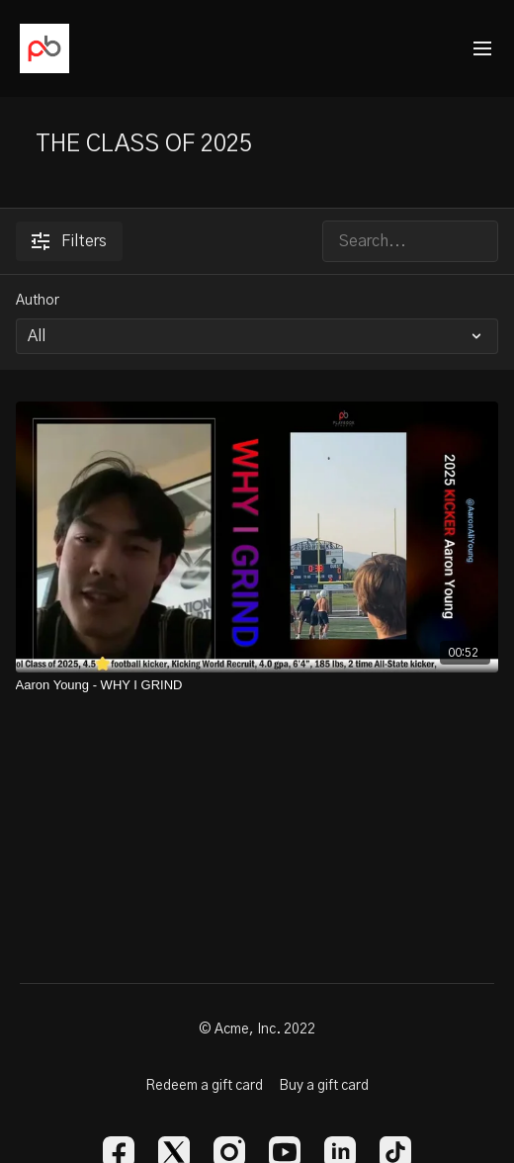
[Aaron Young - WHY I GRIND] (257, 685)
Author (37, 301)
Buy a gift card (324, 1086)
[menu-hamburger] (482, 49)
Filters (69, 241)
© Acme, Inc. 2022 (257, 1029)
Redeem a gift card (204, 1086)
